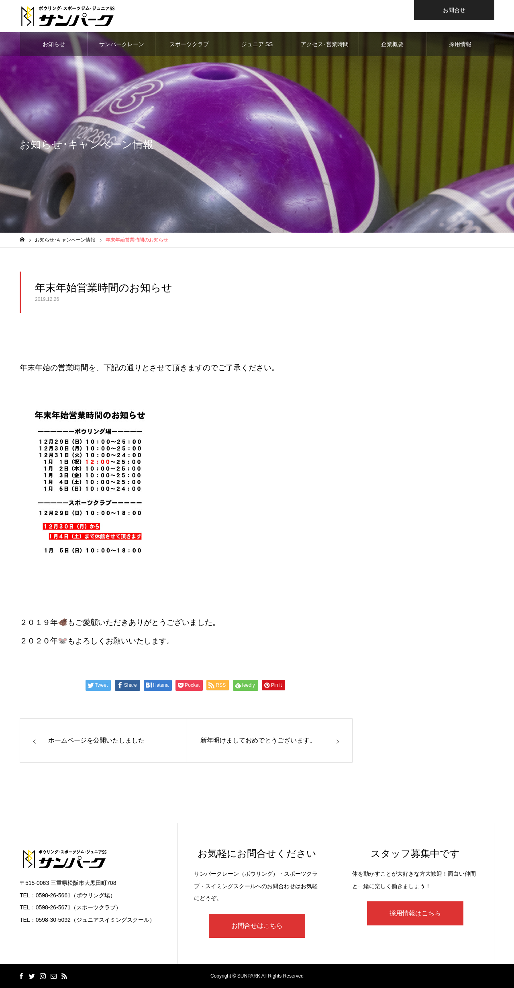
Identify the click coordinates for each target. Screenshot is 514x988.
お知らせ (54, 44)
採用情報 (460, 44)
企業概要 (392, 44)
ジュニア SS (257, 44)
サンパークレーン (121, 44)
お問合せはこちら (257, 925)
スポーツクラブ (189, 44)
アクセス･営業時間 (325, 44)
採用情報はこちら (415, 913)
